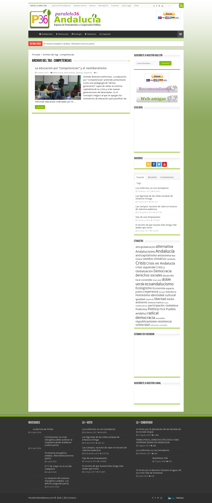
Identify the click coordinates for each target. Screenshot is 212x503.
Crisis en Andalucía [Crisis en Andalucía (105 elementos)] (160, 263)
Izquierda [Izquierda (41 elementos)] (150, 299)
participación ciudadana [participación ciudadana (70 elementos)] (163, 305)
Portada (34, 34)
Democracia (62, 34)
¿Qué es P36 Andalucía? (61, 6)
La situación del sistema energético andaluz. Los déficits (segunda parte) (57, 481)
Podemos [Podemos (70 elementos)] (141, 309)
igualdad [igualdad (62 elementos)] (140, 299)
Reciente (152, 177)
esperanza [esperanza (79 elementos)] (151, 291)
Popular (140, 177)
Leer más (40, 107)
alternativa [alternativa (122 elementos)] (164, 246)
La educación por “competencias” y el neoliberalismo (71, 68)
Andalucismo (46, 34)
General (79, 73)
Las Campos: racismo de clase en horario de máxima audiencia (156, 208)
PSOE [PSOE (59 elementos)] (162, 309)
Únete (136, 6)
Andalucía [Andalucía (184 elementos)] (165, 251)
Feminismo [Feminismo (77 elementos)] (142, 295)
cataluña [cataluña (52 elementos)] (171, 259)
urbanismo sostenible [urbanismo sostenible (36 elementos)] (158, 325)
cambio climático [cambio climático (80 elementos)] (154, 259)
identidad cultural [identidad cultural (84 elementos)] (163, 295)
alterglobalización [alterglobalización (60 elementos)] (145, 246)
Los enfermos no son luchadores (152, 188)
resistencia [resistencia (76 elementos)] (164, 321)
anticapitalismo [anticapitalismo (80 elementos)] (146, 255)
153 (170, 461)
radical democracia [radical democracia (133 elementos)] (147, 315)
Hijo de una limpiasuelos (147, 217)
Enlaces (92, 6)
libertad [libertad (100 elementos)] (160, 299)
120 (152, 476)
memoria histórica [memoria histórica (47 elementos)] (156, 302)
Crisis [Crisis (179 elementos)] (140, 263)
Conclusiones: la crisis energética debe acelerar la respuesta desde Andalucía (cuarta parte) (84, 43)
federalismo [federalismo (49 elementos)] (170, 292)
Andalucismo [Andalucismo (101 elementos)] (145, 251)
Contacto (115, 6)
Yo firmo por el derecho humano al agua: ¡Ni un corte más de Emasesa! (158, 471)
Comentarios (167, 177)
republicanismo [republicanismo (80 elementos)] (146, 321)
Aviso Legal (126, 6)
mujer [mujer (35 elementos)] (166, 303)
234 (155, 454)
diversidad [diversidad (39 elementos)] (157, 280)
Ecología (77, 34)
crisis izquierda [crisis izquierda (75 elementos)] (145, 267)
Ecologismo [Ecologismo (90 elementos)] (143, 288)
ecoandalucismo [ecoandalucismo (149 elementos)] (159, 284)
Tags (138, 183)
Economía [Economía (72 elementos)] (158, 288)
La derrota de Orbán (43, 429)
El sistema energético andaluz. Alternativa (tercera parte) (59, 456)
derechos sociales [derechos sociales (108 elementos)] (148, 275)
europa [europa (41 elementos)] (162, 292)
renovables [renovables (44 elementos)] (160, 318)
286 (154, 446)
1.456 (156, 435)
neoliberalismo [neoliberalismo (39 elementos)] (141, 306)
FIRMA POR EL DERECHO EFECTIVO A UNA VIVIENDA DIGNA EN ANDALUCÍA (157, 441)
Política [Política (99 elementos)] (153, 309)
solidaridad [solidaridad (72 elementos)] (142, 324)
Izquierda (104, 34)
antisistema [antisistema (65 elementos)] (164, 255)
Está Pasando (69, 73)
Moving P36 (103, 6)
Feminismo (90, 34)
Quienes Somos (80, 6)
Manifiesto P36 (160, 458)
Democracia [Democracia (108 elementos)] (162, 271)
